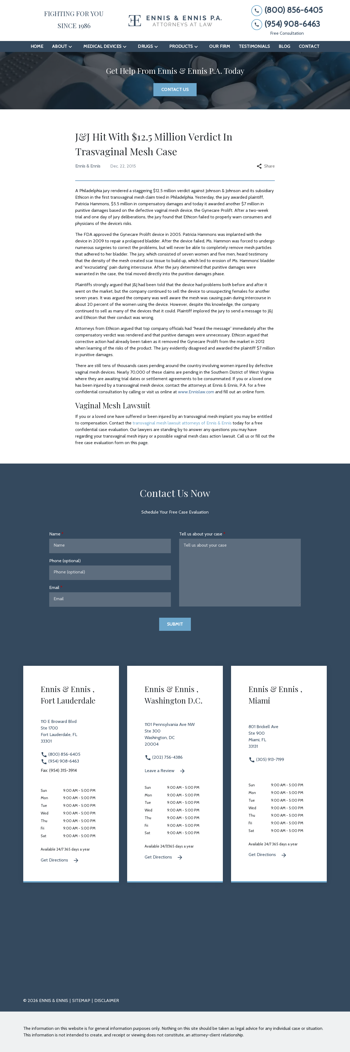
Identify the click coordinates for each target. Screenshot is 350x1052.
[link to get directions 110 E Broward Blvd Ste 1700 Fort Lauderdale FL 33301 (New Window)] (71, 734)
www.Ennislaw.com (196, 391)
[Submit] (175, 624)
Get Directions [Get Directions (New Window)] (60, 860)
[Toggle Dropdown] (72, 46)
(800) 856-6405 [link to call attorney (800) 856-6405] (60, 754)
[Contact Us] (175, 89)
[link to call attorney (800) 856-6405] (287, 10)
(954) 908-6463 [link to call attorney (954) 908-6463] (60, 761)
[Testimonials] (254, 46)
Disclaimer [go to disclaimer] (106, 1000)
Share (266, 166)
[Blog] (284, 46)
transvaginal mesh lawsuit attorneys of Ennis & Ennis (182, 423)
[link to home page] (175, 20)
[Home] (36, 46)
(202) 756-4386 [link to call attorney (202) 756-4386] (164, 757)
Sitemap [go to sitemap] (81, 1000)
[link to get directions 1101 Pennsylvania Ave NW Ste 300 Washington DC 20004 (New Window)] (175, 737)
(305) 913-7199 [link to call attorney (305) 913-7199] (266, 759)
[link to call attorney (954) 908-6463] (287, 24)
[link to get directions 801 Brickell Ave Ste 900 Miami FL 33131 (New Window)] (279, 739)
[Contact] (309, 46)
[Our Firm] (219, 46)
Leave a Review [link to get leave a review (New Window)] (165, 771)
